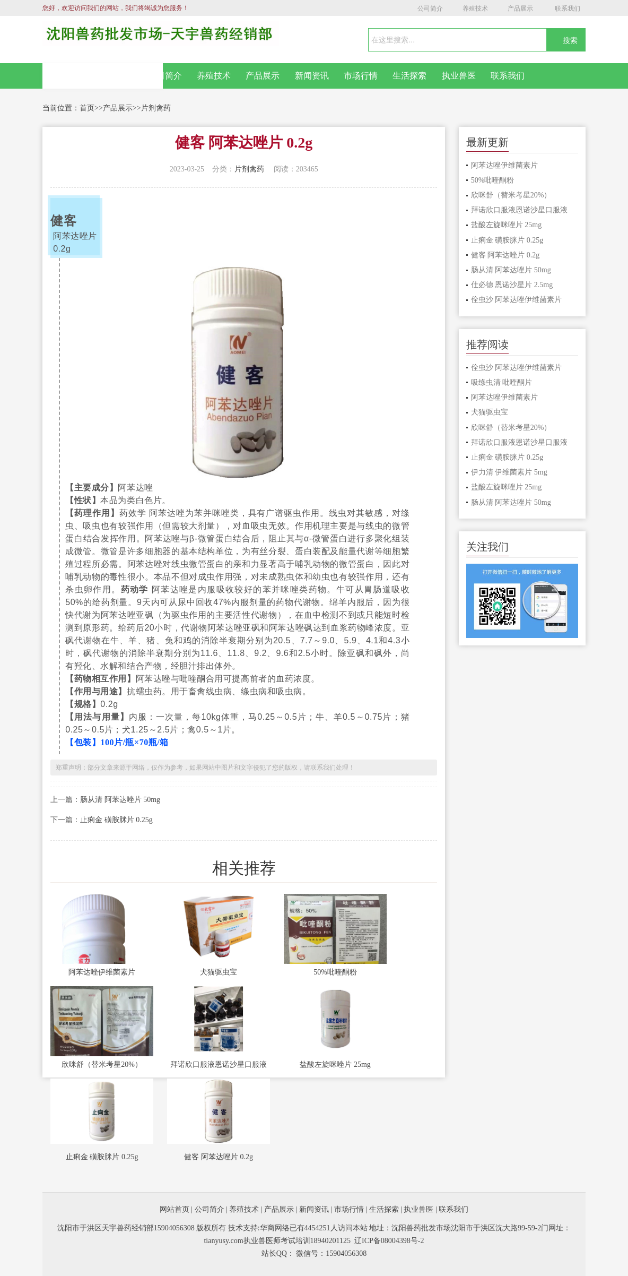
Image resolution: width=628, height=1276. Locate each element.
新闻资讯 (312, 75)
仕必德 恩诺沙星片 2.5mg (512, 285)
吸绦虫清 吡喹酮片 (502, 382)
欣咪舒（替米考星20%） (102, 1064)
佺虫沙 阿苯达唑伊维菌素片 (516, 300)
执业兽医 (459, 75)
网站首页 (103, 76)
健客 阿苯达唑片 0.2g (218, 1157)
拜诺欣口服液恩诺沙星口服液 (218, 1064)
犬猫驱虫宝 (218, 972)
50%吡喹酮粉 (335, 972)
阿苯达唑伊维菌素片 (101, 972)
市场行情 (361, 75)
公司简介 (430, 8)
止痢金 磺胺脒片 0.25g (116, 820)
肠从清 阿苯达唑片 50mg (120, 800)
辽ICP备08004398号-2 (389, 1241)
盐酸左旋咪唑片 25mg (335, 1064)
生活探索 (409, 75)
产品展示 (520, 8)
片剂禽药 (156, 108)
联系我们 (567, 8)
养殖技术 (475, 8)
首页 (87, 108)
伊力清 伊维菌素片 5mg (509, 472)
